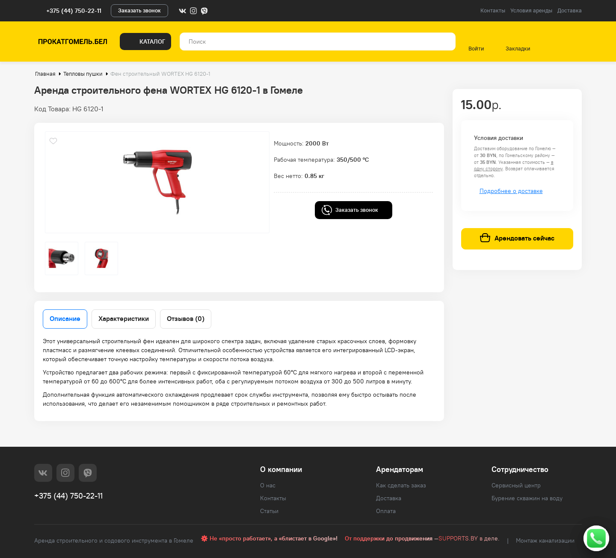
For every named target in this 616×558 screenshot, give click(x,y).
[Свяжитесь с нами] (596, 538)
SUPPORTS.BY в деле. (469, 538)
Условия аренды (531, 10)
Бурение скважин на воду (527, 498)
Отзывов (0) (185, 318)
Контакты (492, 10)
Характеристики (123, 318)
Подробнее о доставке (511, 191)
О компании (281, 469)
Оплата (386, 511)
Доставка (569, 10)
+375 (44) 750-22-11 (73, 11)
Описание (65, 318)
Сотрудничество (520, 469)
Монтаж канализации (545, 540)
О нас (267, 485)
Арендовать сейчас (517, 238)
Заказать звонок (139, 10)
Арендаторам (399, 469)
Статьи (269, 511)
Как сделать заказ (401, 485)
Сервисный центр (516, 485)
